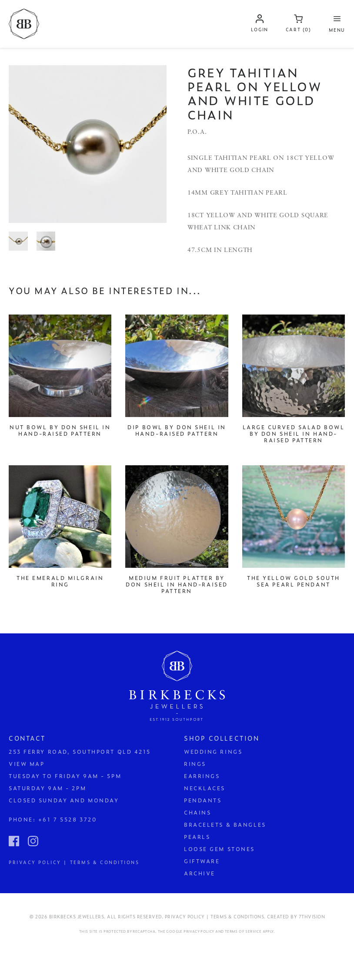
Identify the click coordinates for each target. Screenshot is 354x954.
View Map (26, 764)
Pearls (197, 837)
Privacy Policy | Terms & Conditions (74, 862)
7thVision (312, 916)
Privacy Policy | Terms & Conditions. (215, 916)
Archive (199, 873)
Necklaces (204, 788)
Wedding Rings (213, 751)
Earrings (202, 776)
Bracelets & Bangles (225, 824)
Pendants (202, 800)
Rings (195, 764)
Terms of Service (243, 931)
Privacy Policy (199, 931)
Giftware (202, 861)
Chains (197, 812)
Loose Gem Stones (219, 849)
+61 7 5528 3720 (67, 819)
